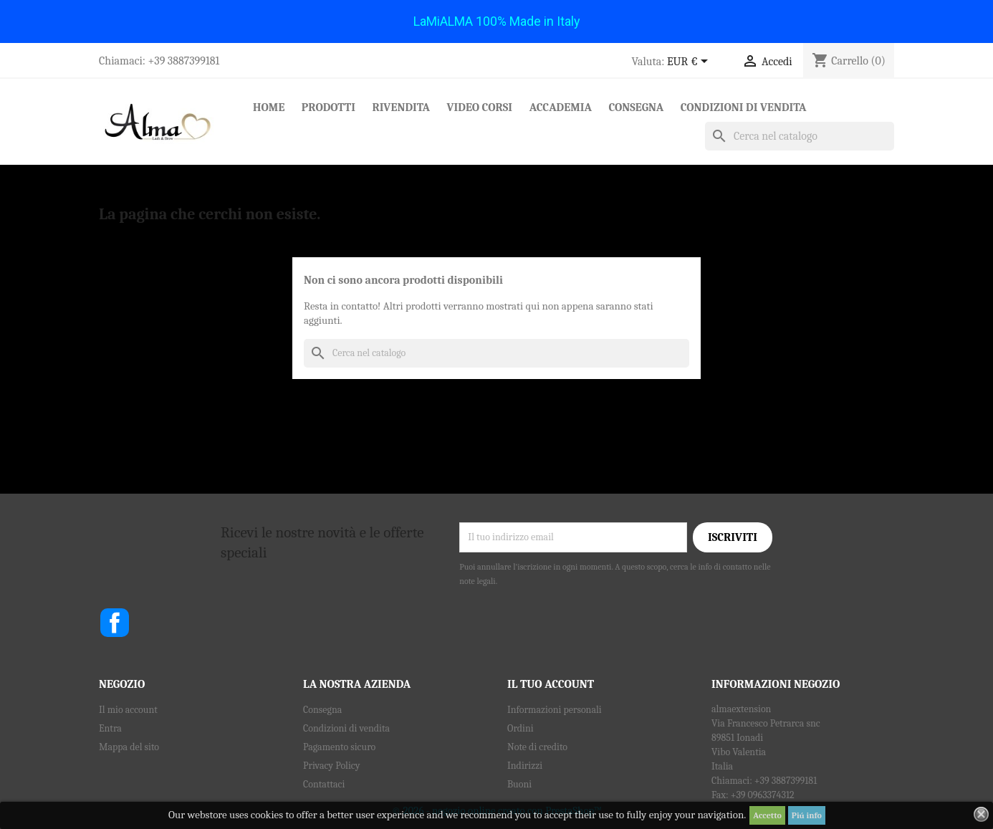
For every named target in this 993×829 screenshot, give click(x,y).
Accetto (767, 815)
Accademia (560, 107)
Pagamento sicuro (339, 747)
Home (268, 107)
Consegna (635, 107)
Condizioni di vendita (744, 107)
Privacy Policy (331, 765)
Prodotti (328, 107)
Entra (110, 728)
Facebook (114, 622)
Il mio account (128, 710)
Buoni (519, 784)
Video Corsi (480, 107)
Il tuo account (550, 684)
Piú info (807, 815)
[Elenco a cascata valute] (690, 62)
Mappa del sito (129, 747)
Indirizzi (524, 765)
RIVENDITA (401, 107)
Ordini (520, 728)
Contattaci (324, 784)
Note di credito (537, 747)
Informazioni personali (554, 710)
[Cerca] (799, 136)
